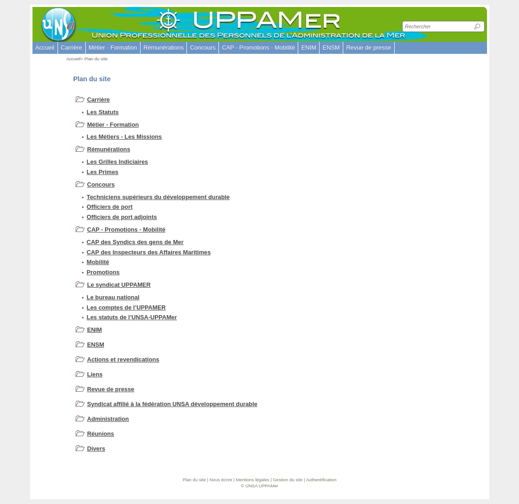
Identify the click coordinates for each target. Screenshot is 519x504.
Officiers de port (110, 206)
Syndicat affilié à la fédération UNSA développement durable (172, 404)
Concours (101, 184)
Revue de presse (111, 389)
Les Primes (102, 171)
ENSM (95, 344)
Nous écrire (221, 479)
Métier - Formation (113, 124)
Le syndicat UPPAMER (119, 284)
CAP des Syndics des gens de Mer (135, 242)
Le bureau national (113, 297)
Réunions (100, 433)
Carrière (98, 99)
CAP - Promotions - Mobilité (126, 229)
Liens (95, 374)
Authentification (321, 479)
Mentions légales (252, 479)
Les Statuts (103, 112)
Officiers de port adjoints (122, 216)
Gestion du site (287, 479)
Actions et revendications (123, 359)
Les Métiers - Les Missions (124, 136)
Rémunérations (108, 149)
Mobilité (98, 261)
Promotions (103, 272)
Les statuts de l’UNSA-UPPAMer (132, 317)
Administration (108, 418)
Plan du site (194, 479)
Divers (96, 448)
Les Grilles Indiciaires (117, 161)
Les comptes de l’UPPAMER (126, 307)
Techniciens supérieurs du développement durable (158, 197)
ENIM (94, 329)
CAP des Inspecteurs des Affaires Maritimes (149, 252)
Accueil (44, 47)
